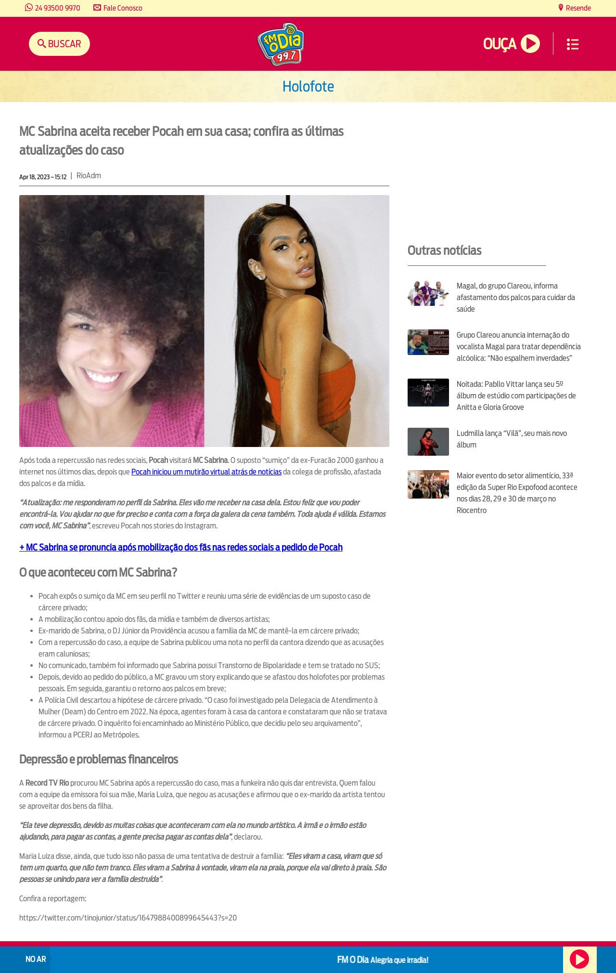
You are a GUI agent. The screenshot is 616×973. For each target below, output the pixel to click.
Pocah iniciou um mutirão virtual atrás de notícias (206, 471)
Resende (578, 8)
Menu (572, 44)
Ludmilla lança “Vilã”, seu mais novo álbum (512, 439)
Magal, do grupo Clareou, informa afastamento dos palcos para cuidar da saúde (516, 297)
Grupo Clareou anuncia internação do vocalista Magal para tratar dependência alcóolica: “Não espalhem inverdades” (519, 346)
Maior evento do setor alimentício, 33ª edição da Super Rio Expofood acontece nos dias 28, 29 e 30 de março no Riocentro (517, 493)
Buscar (63, 43)
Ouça (499, 44)
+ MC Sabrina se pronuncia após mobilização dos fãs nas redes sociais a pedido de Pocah (181, 547)
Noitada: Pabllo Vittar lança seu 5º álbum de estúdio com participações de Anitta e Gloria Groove (516, 396)
